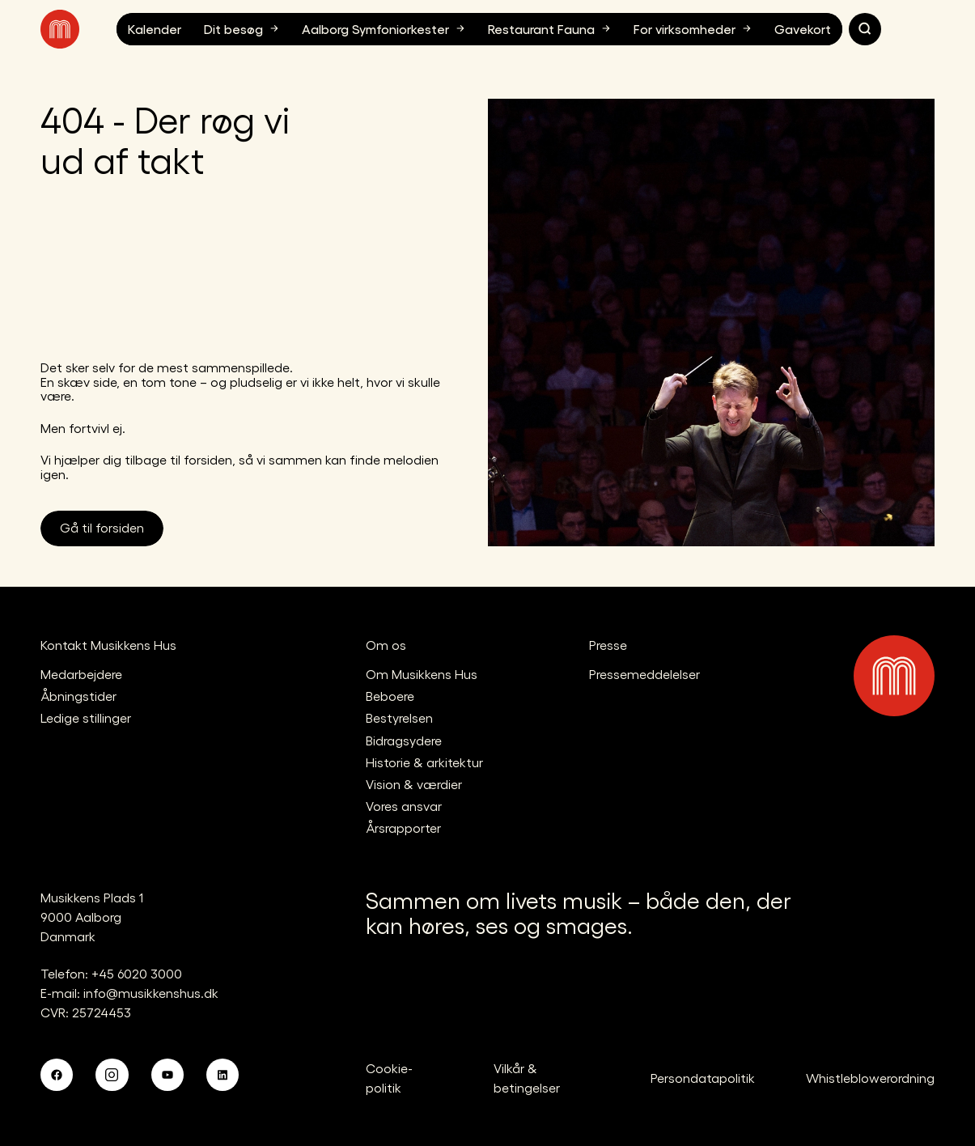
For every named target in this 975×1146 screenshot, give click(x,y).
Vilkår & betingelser (527, 1077)
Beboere (390, 695)
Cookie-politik (389, 1077)
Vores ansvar (404, 805)
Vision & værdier (414, 784)
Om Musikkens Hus (421, 673)
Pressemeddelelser (644, 673)
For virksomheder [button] (694, 28)
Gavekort (802, 28)
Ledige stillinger (85, 717)
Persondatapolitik (703, 1077)
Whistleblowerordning (870, 1077)
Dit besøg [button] (243, 28)
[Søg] (865, 29)
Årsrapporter (403, 827)
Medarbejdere (81, 673)
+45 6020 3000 (136, 973)
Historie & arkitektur (424, 762)
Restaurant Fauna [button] (551, 28)
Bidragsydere (404, 740)
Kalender (154, 28)
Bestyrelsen (399, 717)
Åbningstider (78, 695)
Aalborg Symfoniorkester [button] (385, 28)
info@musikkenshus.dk (150, 992)
